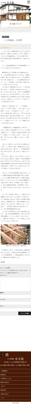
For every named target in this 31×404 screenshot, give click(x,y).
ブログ (3, 386)
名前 (2, 292)
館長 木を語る (5, 382)
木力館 (3, 262)
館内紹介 (3, 374)
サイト (2, 306)
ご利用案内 (4, 371)
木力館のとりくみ (6, 378)
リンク (3, 397)
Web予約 (3, 390)
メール (3, 299)
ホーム (3, 4)
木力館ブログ (9, 4)
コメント (3, 275)
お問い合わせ (5, 394)
